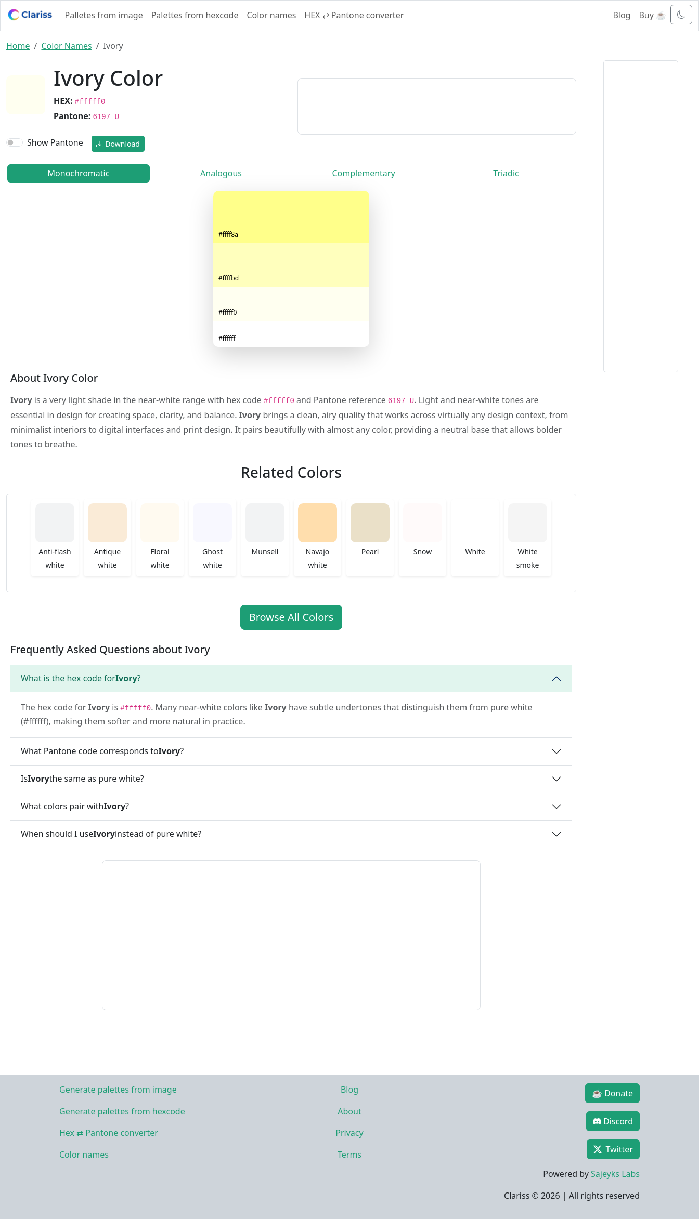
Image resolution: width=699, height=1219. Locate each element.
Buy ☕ (652, 15)
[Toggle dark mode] (681, 14)
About (349, 1111)
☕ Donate (612, 1093)
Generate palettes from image (118, 1089)
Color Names (66, 45)
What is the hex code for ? (80, 678)
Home (18, 45)
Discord (613, 1121)
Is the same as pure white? (82, 778)
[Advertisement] (437, 105)
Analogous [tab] (221, 173)
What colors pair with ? (75, 806)
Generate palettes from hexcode (122, 1111)
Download (118, 144)
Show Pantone (55, 142)
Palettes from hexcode (195, 15)
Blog (621, 15)
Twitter (613, 1149)
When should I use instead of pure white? (111, 833)
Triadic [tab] (506, 173)
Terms (349, 1154)
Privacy (349, 1132)
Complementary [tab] (363, 173)
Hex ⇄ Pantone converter (108, 1132)
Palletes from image (104, 15)
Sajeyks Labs (615, 1173)
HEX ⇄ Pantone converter (354, 15)
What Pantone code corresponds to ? (102, 751)
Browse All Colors (291, 617)
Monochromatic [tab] (79, 173)
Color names (271, 15)
